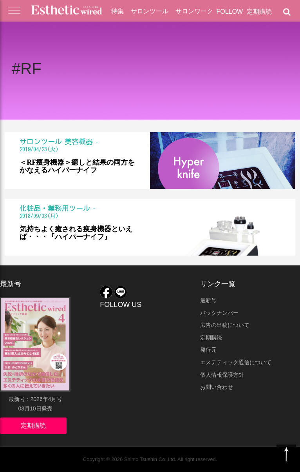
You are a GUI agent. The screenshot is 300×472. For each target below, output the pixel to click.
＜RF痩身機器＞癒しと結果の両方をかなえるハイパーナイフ (77, 166)
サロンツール (149, 11)
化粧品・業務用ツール (55, 208)
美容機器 (79, 141)
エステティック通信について (235, 362)
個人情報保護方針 (222, 375)
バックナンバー (219, 313)
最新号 (208, 300)
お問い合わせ (216, 387)
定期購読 (259, 11)
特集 (117, 11)
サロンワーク (194, 11)
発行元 (208, 350)
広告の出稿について (224, 325)
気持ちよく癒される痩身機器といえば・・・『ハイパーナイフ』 (76, 233)
